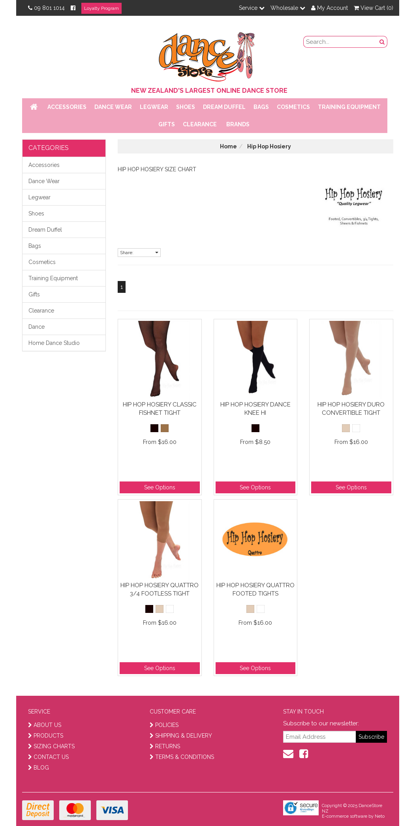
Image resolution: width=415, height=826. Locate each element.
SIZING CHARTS (51, 746)
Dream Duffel (224, 107)
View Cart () (373, 8)
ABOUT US (44, 725)
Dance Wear (113, 107)
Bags (261, 107)
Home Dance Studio (54, 343)
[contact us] (288, 754)
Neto (380, 816)
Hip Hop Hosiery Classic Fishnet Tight (160, 408)
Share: (139, 252)
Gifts (166, 124)
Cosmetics (293, 107)
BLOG (38, 767)
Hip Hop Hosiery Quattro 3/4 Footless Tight (159, 589)
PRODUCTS (45, 735)
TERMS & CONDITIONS (182, 757)
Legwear (154, 107)
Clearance (200, 124)
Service (252, 8)
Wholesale (287, 8)
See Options (159, 487)
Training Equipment (349, 107)
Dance (36, 327)
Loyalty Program (101, 8)
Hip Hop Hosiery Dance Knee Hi (255, 408)
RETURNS (165, 746)
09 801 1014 (46, 8)
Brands (238, 124)
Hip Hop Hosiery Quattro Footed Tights (255, 589)
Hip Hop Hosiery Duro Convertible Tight (351, 408)
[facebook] (303, 754)
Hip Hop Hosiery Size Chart (157, 169)
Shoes (185, 107)
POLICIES (164, 725)
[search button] (382, 42)
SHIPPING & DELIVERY (181, 735)
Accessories (66, 107)
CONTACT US (48, 757)
